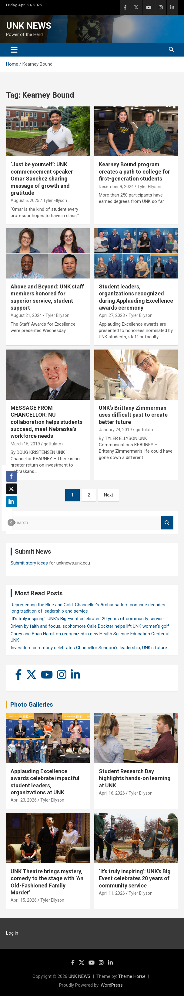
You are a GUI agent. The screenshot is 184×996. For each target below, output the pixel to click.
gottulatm (53, 443)
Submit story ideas (29, 563)
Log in (12, 933)
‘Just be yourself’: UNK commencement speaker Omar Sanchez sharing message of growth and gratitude (42, 178)
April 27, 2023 (112, 315)
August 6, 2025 (25, 200)
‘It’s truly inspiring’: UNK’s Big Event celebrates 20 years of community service (87, 618)
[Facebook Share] (11, 476)
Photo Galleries (31, 704)
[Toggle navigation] (14, 50)
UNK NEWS (28, 25)
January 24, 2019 (115, 429)
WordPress (112, 985)
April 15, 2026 (24, 900)
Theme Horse (132, 976)
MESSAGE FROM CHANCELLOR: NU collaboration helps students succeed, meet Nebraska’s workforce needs (46, 422)
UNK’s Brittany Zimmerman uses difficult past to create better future (133, 415)
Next (108, 495)
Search (167, 522)
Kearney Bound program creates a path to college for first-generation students (134, 171)
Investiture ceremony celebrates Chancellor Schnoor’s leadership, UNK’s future (89, 647)
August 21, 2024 (26, 315)
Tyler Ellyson (55, 200)
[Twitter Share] (11, 488)
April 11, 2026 (112, 893)
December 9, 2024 (116, 186)
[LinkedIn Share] (11, 501)
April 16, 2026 (112, 793)
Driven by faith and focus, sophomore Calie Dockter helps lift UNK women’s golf (90, 626)
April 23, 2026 (24, 800)
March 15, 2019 (25, 443)
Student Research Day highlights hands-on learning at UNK (135, 778)
